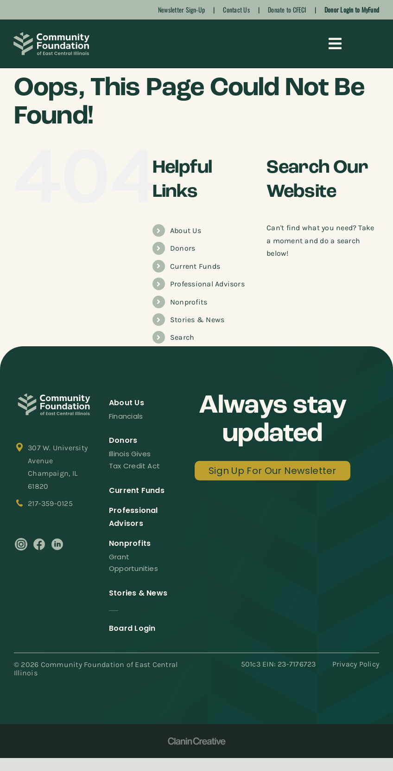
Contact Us (236, 9)
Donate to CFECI (287, 9)
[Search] (278, 280)
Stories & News (197, 319)
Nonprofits (188, 302)
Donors (182, 248)
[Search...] (322, 280)
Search (182, 337)
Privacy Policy (355, 664)
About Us (185, 230)
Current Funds (195, 266)
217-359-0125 (50, 503)
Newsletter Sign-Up (181, 9)
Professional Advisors (207, 283)
